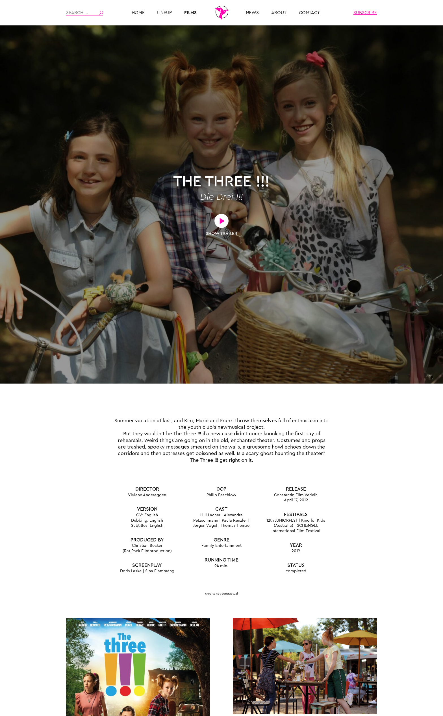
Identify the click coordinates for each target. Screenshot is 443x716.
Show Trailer (221, 233)
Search (101, 12)
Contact (309, 12)
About (278, 12)
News (252, 12)
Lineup (164, 12)
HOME (138, 12)
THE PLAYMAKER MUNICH (221, 13)
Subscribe (365, 12)
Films (190, 12)
